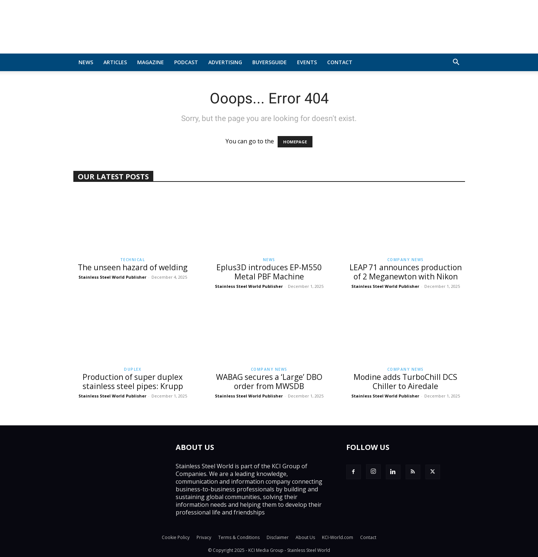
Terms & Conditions (239, 537)
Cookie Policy (176, 537)
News (85, 62)
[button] (456, 63)
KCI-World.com (337, 537)
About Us (305, 537)
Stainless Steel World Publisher (112, 277)
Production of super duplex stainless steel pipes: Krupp (133, 381)
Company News (405, 259)
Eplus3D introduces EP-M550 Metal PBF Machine (269, 272)
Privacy (204, 537)
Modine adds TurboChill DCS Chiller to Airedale (405, 381)
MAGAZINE (150, 62)
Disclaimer (278, 537)
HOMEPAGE (295, 141)
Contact (339, 62)
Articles (115, 62)
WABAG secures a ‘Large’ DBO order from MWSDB (269, 381)
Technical (132, 259)
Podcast (186, 62)
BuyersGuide (269, 62)
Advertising (225, 62)
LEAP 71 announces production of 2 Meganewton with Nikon (405, 272)
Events (307, 62)
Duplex (132, 369)
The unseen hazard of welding (132, 267)
